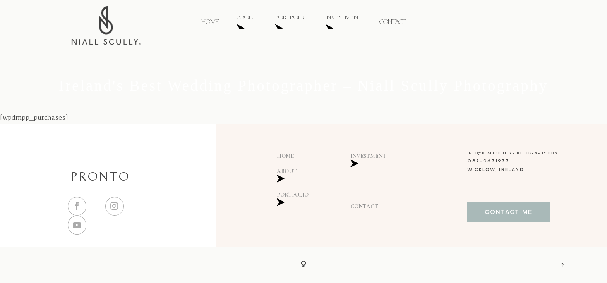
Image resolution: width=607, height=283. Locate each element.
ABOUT (247, 22)
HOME (210, 22)
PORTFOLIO (291, 22)
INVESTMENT (344, 22)
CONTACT (392, 22)
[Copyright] (303, 265)
